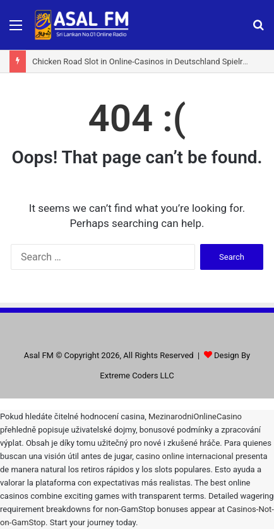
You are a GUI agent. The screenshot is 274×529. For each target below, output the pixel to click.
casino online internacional (185, 456)
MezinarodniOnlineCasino (195, 416)
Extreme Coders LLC (137, 375)
